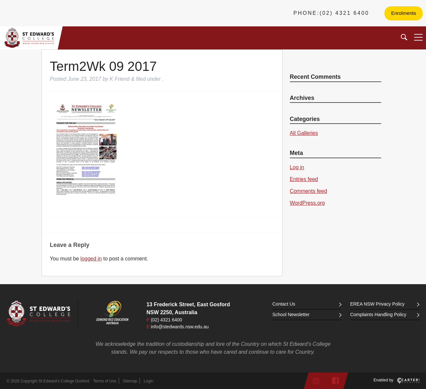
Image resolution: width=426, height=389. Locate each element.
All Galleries (304, 133)
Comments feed (308, 191)
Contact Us (307, 304)
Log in (297, 167)
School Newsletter (307, 314)
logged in (91, 258)
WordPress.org (307, 203)
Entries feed (304, 179)
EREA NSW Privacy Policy (384, 304)
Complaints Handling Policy (384, 314)
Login (148, 381)
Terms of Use (104, 381)
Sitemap (130, 381)
